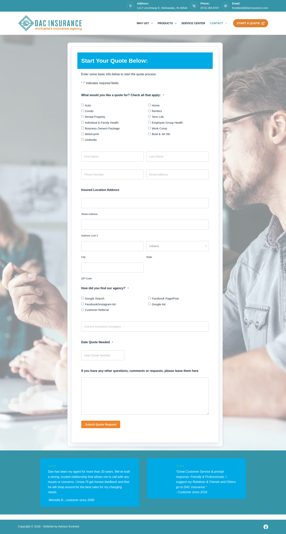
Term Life (158, 116)
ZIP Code (86, 278)
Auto (88, 105)
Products (168, 23)
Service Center (193, 23)
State (149, 257)
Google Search (94, 298)
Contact (219, 23)
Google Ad (158, 304)
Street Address (89, 214)
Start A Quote (250, 23)
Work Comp (159, 128)
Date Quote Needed (97, 342)
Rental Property (95, 116)
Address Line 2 (89, 235)
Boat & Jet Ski (161, 134)
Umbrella (91, 139)
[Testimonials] (89, 482)
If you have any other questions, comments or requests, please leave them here (140, 370)
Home (156, 105)
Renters (157, 111)
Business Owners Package (102, 128)
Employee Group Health (167, 122)
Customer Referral (97, 310)
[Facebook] (266, 527)
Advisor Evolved (68, 526)
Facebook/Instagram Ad (100, 304)
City (83, 257)
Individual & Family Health (101, 122)
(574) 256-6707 (209, 7)
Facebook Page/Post (165, 298)
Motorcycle (92, 134)
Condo (89, 111)
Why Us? (145, 23)
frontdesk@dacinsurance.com (250, 7)
